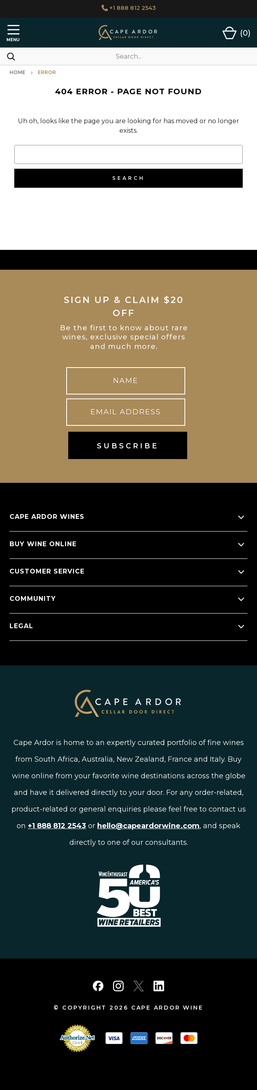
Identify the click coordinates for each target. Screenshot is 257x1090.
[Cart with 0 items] (236, 33)
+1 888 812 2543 (129, 7)
